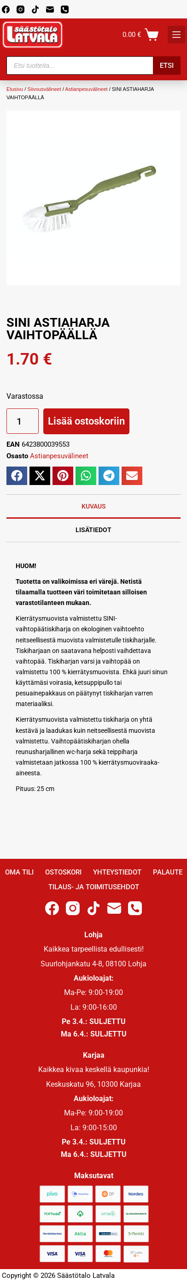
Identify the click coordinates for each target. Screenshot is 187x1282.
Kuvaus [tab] (94, 506)
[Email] (50, 9)
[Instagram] (20, 9)
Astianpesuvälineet (86, 89)
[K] (176, 34)
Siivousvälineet (44, 89)
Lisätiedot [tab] (93, 529)
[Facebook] (6, 9)
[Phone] (65, 9)
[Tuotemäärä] (22, 421)
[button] (16, 476)
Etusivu (14, 89)
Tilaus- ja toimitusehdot (93, 887)
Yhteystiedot (117, 872)
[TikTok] (35, 9)
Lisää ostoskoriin (86, 421)
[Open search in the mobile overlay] (93, 65)
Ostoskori (63, 872)
